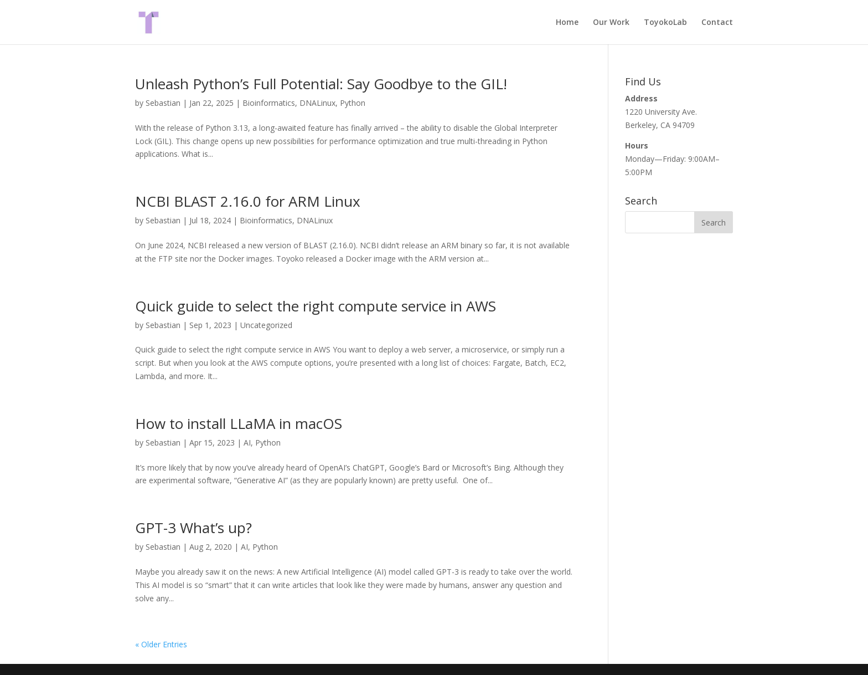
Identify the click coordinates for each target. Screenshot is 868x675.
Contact (717, 22)
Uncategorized (266, 325)
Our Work (611, 22)
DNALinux (317, 103)
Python (352, 103)
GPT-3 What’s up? (193, 528)
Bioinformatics (268, 103)
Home (567, 22)
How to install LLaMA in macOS (238, 423)
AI (247, 442)
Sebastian (163, 103)
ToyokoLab (665, 22)
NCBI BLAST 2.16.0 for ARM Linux (247, 201)
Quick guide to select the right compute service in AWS (315, 306)
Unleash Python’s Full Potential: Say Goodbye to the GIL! (321, 84)
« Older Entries (161, 644)
